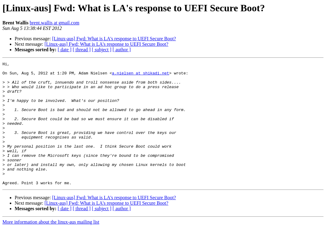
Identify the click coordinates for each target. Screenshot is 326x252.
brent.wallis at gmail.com (54, 22)
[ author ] (122, 49)
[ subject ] (101, 49)
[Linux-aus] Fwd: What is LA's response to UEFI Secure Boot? (114, 38)
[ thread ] (82, 49)
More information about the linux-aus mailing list (50, 246)
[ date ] (64, 49)
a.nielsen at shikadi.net (140, 75)
